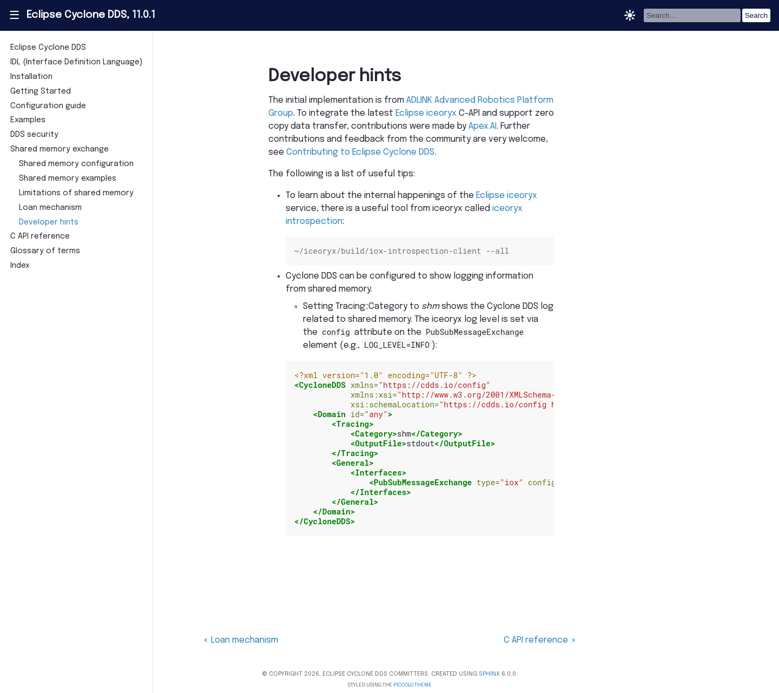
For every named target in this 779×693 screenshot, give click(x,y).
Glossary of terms (45, 251)
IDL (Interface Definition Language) (76, 62)
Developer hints (48, 222)
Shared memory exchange (59, 149)
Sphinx (489, 674)
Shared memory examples (67, 178)
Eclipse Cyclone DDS (48, 47)
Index (20, 265)
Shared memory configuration (76, 164)
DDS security (34, 134)
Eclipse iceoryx (426, 113)
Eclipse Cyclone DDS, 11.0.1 (91, 15)
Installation (31, 77)
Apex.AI (482, 126)
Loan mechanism (50, 208)
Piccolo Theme (412, 685)
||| (13, 15)
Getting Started (40, 91)
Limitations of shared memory (76, 193)
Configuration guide (48, 106)
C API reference (40, 236)
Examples (27, 120)
